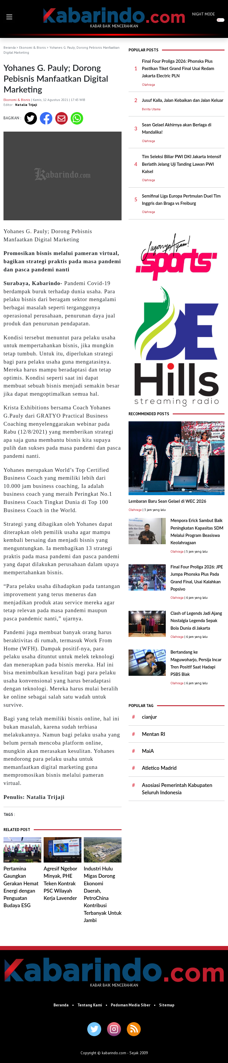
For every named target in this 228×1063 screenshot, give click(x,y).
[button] (9, 17)
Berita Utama (151, 109)
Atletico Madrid (159, 768)
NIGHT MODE (203, 14)
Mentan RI (153, 734)
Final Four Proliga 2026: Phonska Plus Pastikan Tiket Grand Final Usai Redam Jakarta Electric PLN (178, 68)
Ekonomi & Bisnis (32, 47)
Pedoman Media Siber (130, 1005)
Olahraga (148, 84)
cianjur (149, 717)
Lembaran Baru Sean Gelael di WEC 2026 (167, 501)
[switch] (221, 20)
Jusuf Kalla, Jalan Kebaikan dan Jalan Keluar (182, 100)
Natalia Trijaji (26, 104)
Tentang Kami (89, 1005)
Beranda (9, 47)
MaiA (148, 751)
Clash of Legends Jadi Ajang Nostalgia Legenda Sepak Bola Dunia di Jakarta (196, 621)
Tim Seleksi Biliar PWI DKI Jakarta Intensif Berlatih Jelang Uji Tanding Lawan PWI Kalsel (181, 164)
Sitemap (166, 1005)
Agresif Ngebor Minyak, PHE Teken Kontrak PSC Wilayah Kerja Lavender (60, 883)
